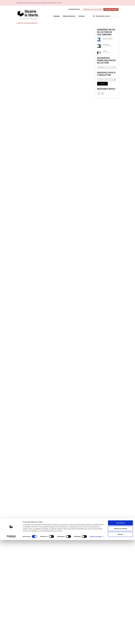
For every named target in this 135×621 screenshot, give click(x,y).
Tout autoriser (120, 604)
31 (58, 590)
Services (81, 16)
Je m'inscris (102, 83)
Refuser (120, 615)
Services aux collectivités (93, 9)
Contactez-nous (74, 9)
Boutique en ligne (111, 9)
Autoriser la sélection (120, 609)
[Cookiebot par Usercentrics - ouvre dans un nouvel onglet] (11, 617)
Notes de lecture (68, 16)
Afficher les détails (96, 617)
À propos (54, 16)
